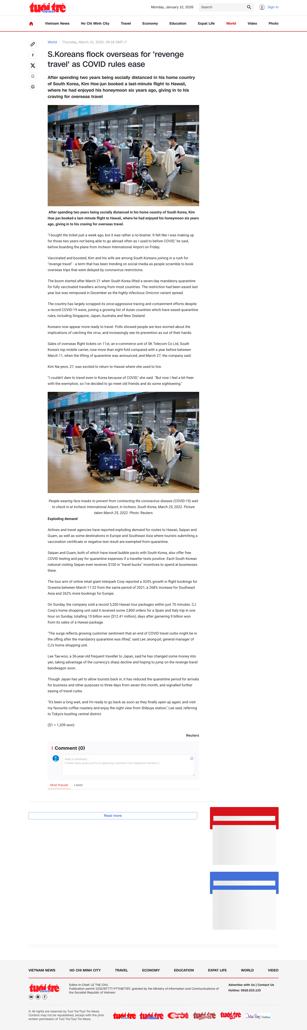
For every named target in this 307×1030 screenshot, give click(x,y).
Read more (113, 815)
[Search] (226, 7)
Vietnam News (57, 23)
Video (252, 23)
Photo (273, 23)
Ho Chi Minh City (95, 23)
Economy (150, 23)
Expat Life (206, 23)
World (231, 23)
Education (177, 23)
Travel (126, 23)
